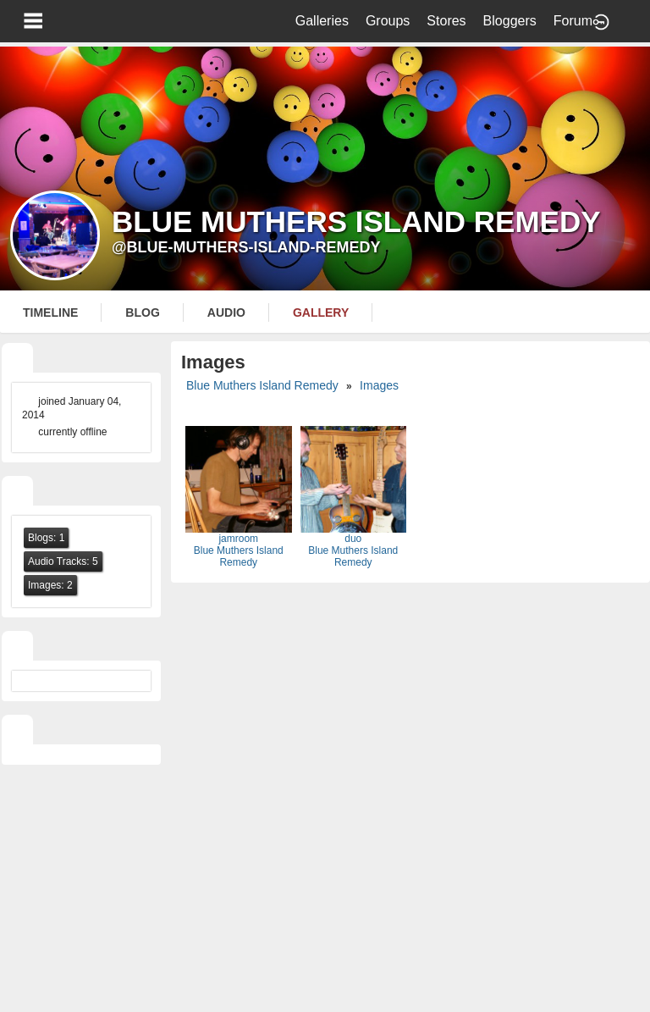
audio (226, 312)
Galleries (322, 21)
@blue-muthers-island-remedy (246, 247)
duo (352, 539)
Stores (446, 21)
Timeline (50, 312)
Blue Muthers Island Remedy (262, 385)
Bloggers (510, 21)
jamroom (238, 539)
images (379, 385)
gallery (321, 312)
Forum (573, 21)
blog (142, 312)
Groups (388, 21)
